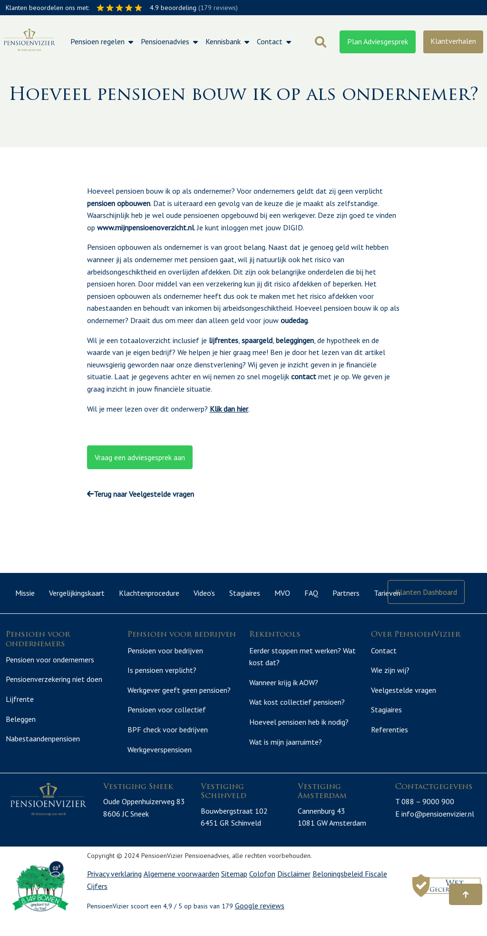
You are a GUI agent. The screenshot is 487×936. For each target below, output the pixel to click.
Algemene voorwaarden (181, 885)
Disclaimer (294, 885)
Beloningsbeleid (338, 885)
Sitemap (234, 885)
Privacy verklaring (114, 885)
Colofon (262, 885)
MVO (282, 593)
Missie (25, 593)
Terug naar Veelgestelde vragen (140, 494)
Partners (346, 593)
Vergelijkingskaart (77, 593)
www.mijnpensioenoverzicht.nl (145, 227)
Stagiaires (244, 593)
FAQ (311, 593)
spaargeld (257, 340)
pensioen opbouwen (118, 203)
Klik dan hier (229, 409)
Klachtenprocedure (149, 593)
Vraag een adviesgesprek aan (140, 457)
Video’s (204, 593)
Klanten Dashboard (426, 592)
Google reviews (259, 917)
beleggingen (295, 340)
